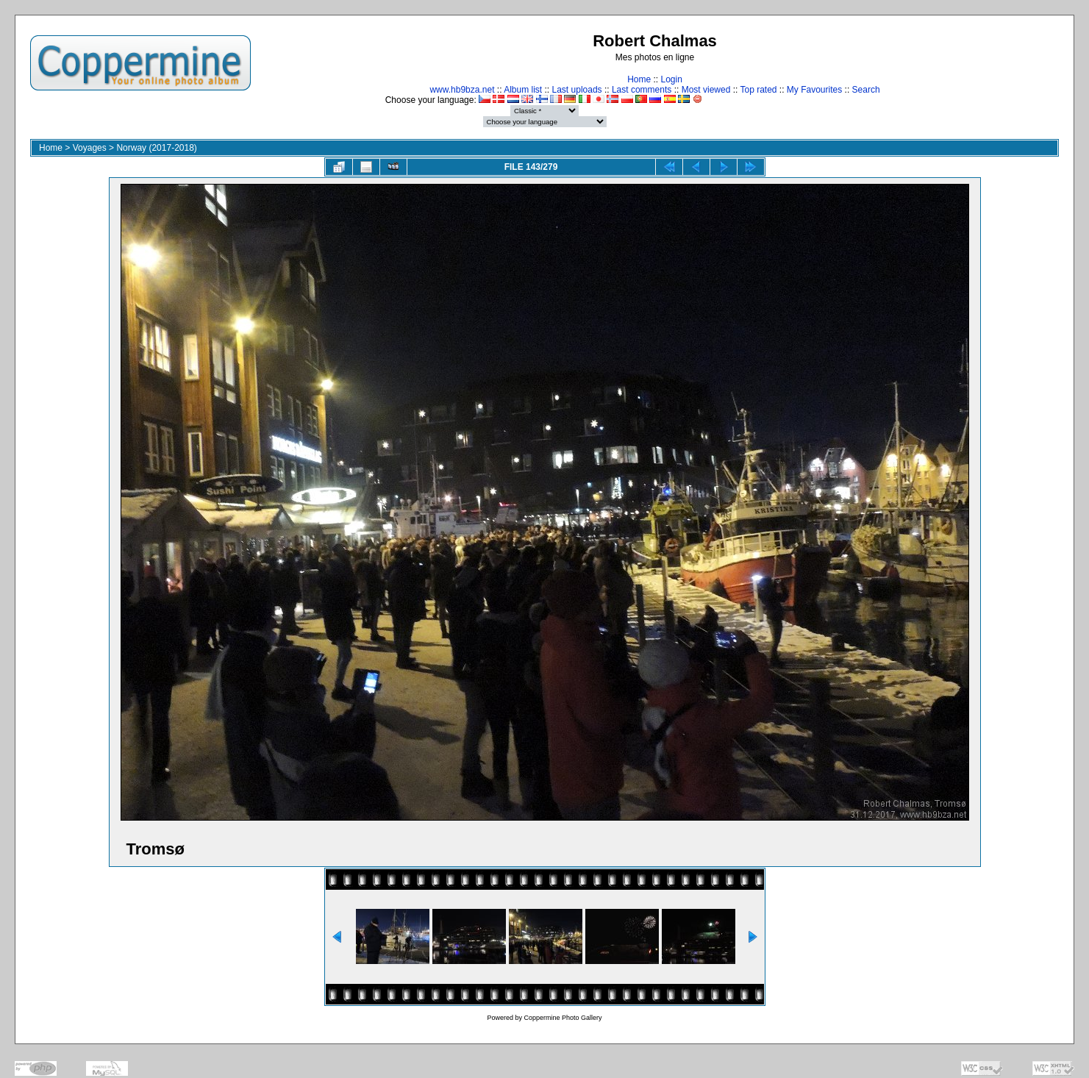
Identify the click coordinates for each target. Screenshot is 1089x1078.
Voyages (90, 148)
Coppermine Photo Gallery (562, 1017)
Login (671, 79)
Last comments (641, 90)
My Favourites (814, 90)
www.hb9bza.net (461, 90)
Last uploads (577, 90)
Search (866, 90)
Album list (523, 90)
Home (639, 79)
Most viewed (706, 90)
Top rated (758, 90)
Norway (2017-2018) (156, 148)
